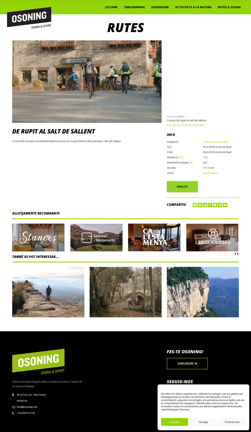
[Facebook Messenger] (215, 205)
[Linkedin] (205, 205)
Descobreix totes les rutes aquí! (185, 125)
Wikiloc (181, 117)
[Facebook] (195, 205)
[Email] (225, 205)
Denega (203, 421)
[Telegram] (220, 205)
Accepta (174, 421)
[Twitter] (200, 205)
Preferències (232, 421)
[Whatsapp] (210, 205)
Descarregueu (210, 173)
